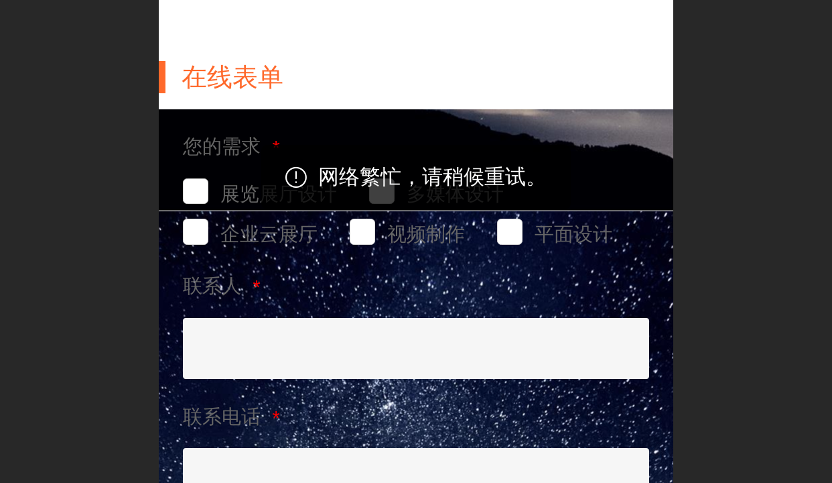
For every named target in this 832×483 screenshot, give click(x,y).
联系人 (215, 286)
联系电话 (224, 416)
